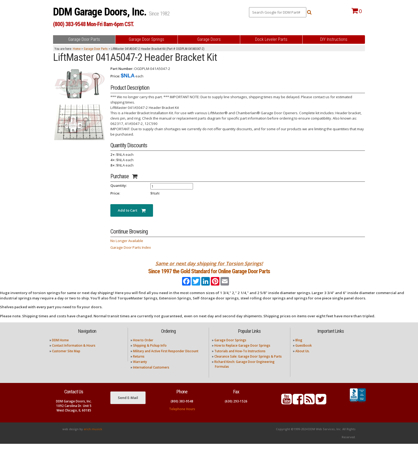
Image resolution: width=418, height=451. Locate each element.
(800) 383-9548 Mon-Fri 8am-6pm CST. (93, 24)
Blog (298, 347)
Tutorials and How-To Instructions (240, 358)
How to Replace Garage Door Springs (242, 353)
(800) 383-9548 (182, 408)
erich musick (93, 436)
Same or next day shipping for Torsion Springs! (209, 263)
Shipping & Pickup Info (150, 353)
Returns (138, 364)
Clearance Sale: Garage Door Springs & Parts (248, 364)
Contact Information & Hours (73, 353)
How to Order (143, 347)
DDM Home (60, 347)
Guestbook (303, 353)
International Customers (151, 374)
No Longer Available (126, 240)
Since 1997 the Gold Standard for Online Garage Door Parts (209, 274)
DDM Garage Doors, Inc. (101, 12)
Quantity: (118, 185)
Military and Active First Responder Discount (165, 358)
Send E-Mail (128, 404)
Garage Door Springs (230, 347)
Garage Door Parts (96, 49)
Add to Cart (132, 210)
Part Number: (121, 68)
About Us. (302, 358)
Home (77, 49)
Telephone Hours (182, 416)
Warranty (140, 369)
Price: (115, 76)
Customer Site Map (66, 358)
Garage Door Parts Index (130, 247)
